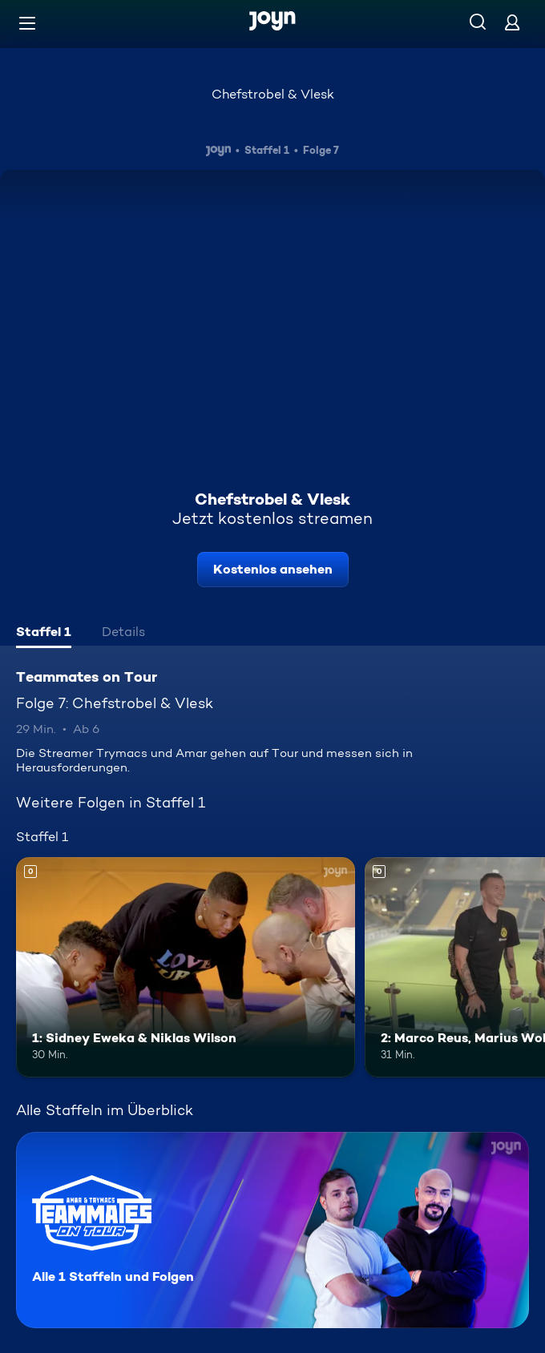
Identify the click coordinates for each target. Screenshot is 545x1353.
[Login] (512, 22)
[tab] (44, 633)
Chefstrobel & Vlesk (273, 94)
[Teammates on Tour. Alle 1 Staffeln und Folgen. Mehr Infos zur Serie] (272, 1230)
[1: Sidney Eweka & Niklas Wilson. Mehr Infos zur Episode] (185, 967)
